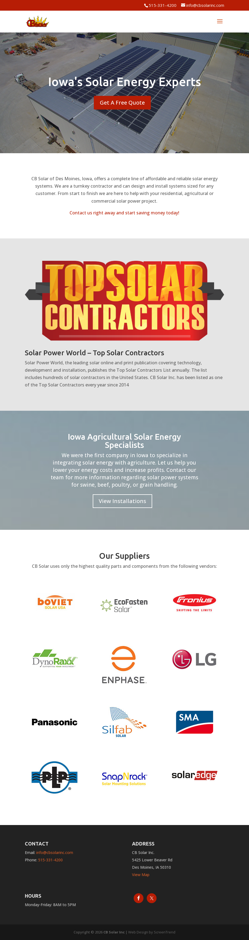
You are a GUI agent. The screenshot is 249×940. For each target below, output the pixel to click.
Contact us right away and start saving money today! (124, 213)
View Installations (122, 501)
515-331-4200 (162, 5)
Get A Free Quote (122, 102)
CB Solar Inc (114, 932)
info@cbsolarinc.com (54, 852)
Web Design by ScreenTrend (151, 932)
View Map (140, 874)
